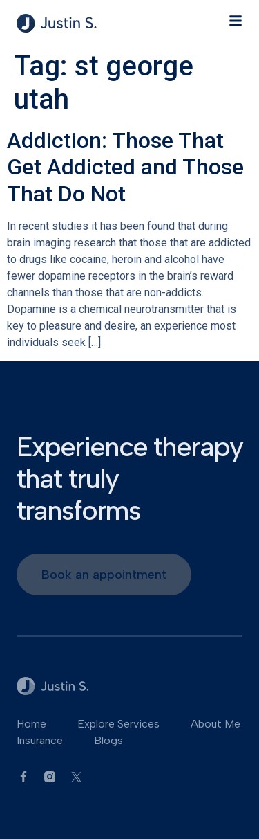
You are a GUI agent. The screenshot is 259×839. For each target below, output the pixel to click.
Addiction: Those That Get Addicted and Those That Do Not (125, 167)
